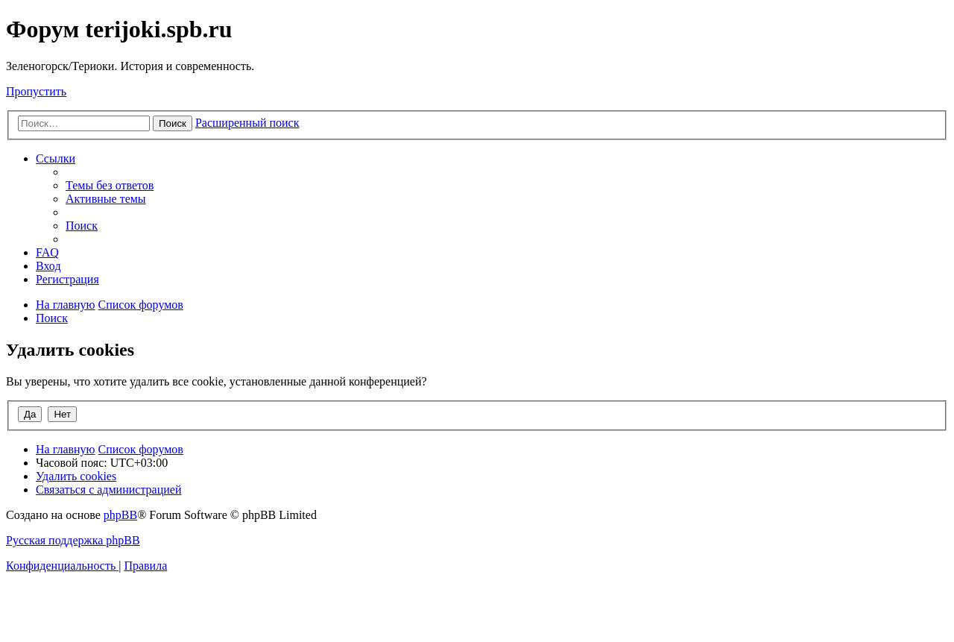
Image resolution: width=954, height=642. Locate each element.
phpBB (120, 515)
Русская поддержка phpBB (73, 540)
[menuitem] (110, 185)
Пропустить (36, 91)
